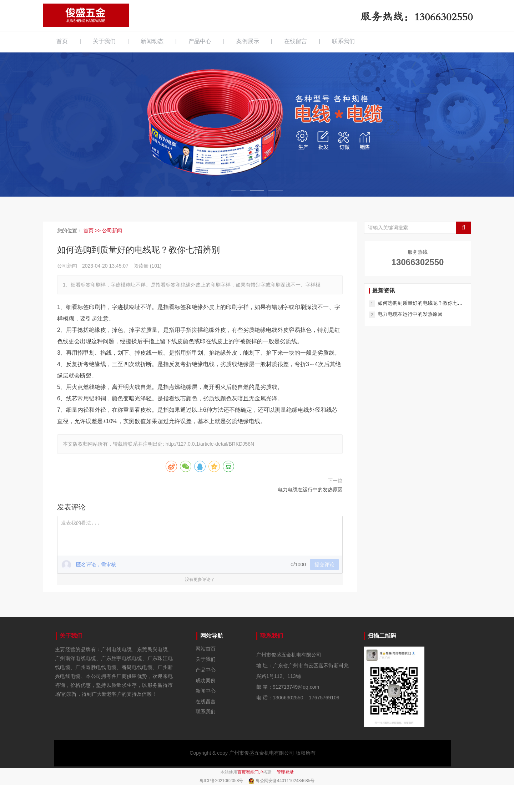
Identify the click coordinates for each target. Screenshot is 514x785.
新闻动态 (152, 41)
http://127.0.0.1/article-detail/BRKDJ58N (210, 444)
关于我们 (104, 41)
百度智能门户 (250, 772)
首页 (62, 41)
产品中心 (199, 41)
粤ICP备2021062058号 (222, 780)
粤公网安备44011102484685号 (285, 780)
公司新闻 (112, 230)
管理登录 (285, 772)
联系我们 (343, 41)
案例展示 (247, 41)
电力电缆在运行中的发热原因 (310, 489)
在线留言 (295, 41)
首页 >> (93, 230)
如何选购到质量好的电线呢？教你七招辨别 (420, 303)
